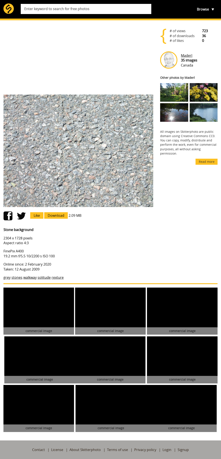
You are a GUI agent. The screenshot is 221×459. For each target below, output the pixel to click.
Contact (38, 449)
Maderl (186, 55)
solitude (44, 277)
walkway (30, 277)
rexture (58, 277)
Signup (183, 449)
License (57, 449)
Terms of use (117, 449)
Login (167, 449)
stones (16, 277)
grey (7, 277)
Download (56, 215)
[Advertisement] (78, 57)
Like (37, 215)
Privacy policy (145, 449)
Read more (207, 162)
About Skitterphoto (85, 449)
